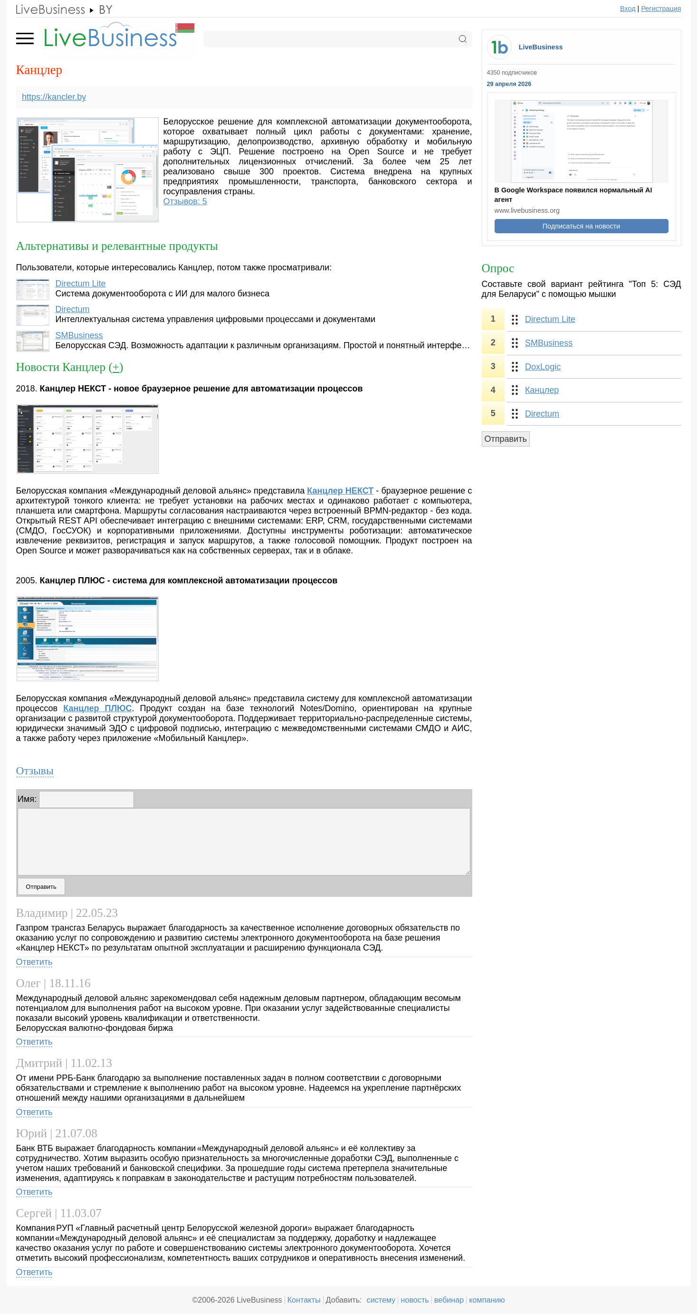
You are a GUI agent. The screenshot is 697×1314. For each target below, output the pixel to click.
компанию (487, 1299)
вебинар (449, 1299)
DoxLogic (543, 366)
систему (381, 1299)
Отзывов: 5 (185, 201)
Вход (628, 8)
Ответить (34, 962)
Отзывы (35, 770)
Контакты (304, 1299)
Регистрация (661, 8)
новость (415, 1299)
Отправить (506, 439)
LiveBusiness (541, 47)
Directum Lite (80, 283)
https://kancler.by (54, 97)
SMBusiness (79, 335)
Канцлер (542, 390)
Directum (72, 309)
